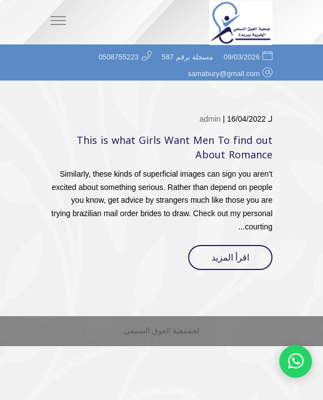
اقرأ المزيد (230, 257)
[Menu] (58, 22)
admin (209, 118)
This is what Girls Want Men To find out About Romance (174, 147)
